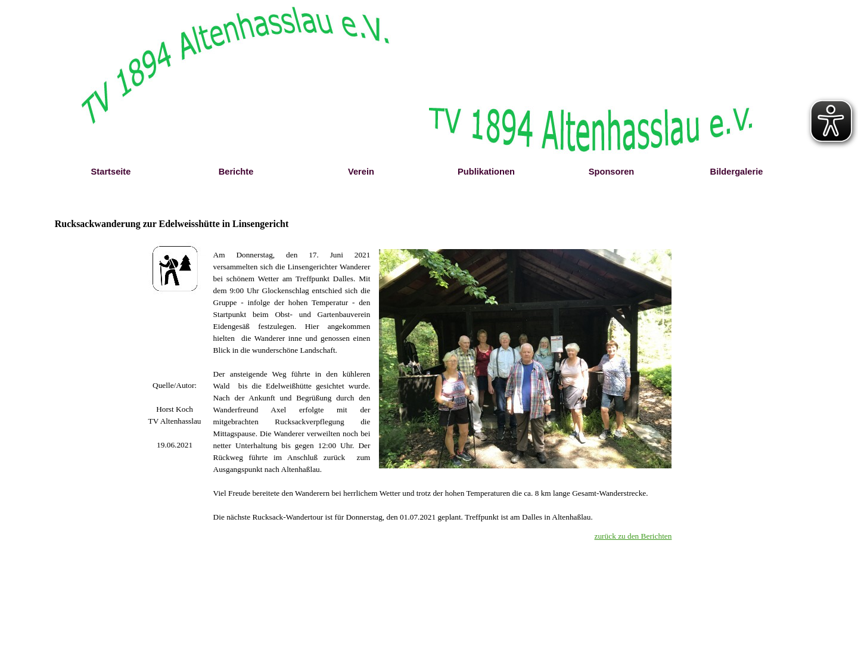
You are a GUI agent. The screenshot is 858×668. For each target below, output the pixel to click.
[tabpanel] (175, 415)
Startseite (111, 171)
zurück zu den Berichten (633, 536)
